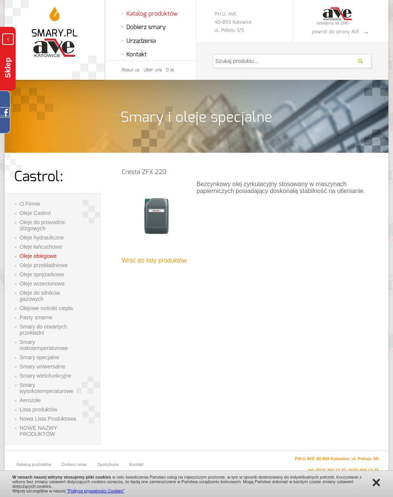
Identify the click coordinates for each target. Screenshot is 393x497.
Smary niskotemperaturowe (44, 345)
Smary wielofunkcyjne (45, 376)
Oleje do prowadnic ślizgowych (43, 225)
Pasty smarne (36, 317)
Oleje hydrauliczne (42, 237)
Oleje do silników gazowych (40, 296)
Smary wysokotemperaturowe (46, 388)
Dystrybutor (108, 464)
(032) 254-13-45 (363, 470)
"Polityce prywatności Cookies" (95, 491)
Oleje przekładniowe (44, 265)
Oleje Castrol (35, 213)
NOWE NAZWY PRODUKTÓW (38, 431)
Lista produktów (38, 409)
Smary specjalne (39, 357)
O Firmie (30, 204)
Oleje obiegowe (38, 256)
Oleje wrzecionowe (42, 284)
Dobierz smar (74, 464)
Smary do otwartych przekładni (43, 330)
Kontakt (136, 464)
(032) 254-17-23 (331, 470)
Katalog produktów (34, 464)
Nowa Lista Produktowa (48, 419)
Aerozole (30, 400)
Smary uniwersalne (42, 366)
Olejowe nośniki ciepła (46, 308)
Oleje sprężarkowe (42, 274)
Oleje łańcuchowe (41, 247)
